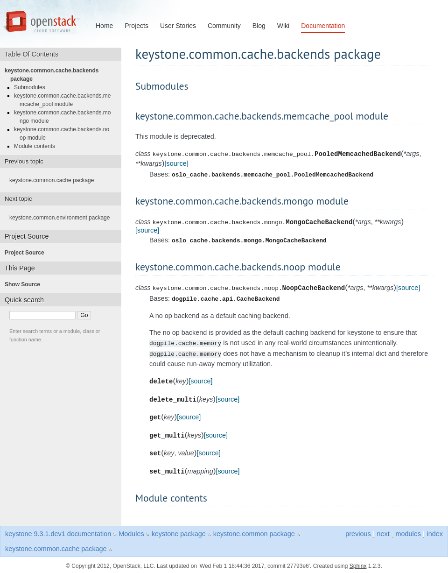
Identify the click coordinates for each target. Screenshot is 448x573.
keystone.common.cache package (54, 180)
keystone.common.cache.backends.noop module (64, 133)
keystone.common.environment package (62, 217)
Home (104, 25)
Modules (131, 531)
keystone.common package (254, 531)
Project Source (27, 252)
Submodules (32, 87)
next (383, 531)
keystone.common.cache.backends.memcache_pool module (65, 99)
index (435, 531)
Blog (259, 25)
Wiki (283, 25)
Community (224, 25)
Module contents (37, 146)
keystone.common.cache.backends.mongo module (65, 116)
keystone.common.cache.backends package (54, 74)
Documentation (323, 25)
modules (407, 531)
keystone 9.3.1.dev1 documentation (58, 531)
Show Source (25, 284)
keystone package (179, 531)
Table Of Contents (34, 54)
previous (358, 531)
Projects (136, 25)
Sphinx (358, 563)
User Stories (178, 25)
